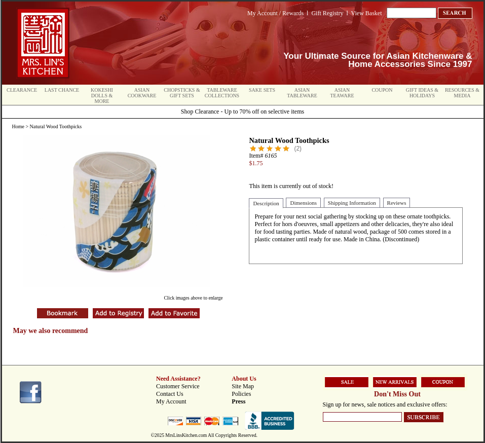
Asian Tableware (302, 92)
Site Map (243, 386)
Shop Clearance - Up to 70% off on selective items (242, 111)
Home (18, 126)
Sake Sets (262, 90)
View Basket (366, 13)
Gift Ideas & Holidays (422, 92)
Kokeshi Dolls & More (102, 95)
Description (266, 203)
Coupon (381, 90)
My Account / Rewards (275, 13)
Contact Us (169, 393)
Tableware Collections (222, 92)
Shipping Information (352, 203)
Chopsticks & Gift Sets (182, 92)
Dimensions (303, 203)
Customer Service (178, 386)
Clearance (22, 90)
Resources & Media (462, 92)
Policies (241, 393)
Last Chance (62, 90)
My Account (171, 401)
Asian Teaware (342, 92)
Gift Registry (327, 13)
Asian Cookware (142, 92)
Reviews (396, 203)
